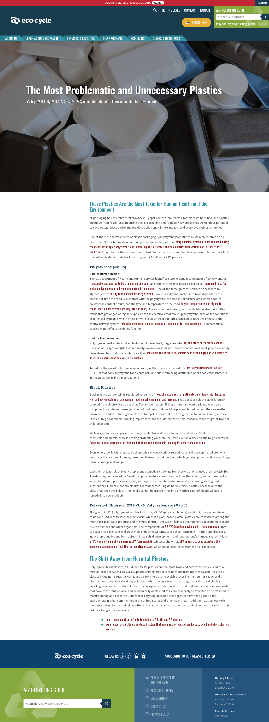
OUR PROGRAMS (113, 38)
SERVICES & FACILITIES (81, 38)
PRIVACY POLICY (160, 714)
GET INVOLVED (171, 10)
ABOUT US (11, 38)
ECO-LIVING (138, 38)
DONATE (205, 10)
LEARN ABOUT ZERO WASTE (42, 38)
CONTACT (190, 10)
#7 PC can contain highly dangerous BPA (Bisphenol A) (121, 541)
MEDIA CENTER (159, 698)
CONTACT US (158, 706)
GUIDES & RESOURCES (166, 38)
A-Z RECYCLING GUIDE (44, 690)
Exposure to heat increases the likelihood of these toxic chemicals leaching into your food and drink (147, 442)
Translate (262, 3)
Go (265, 17)
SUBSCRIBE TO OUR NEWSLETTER (187, 656)
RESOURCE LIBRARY (162, 690)
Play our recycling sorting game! (235, 23)
